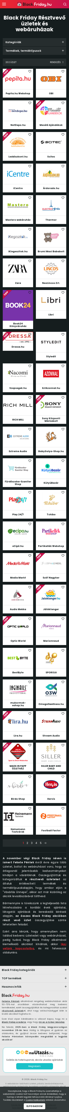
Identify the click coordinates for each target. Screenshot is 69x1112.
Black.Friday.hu (39, 1079)
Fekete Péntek (11, 1001)
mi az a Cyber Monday (52, 1022)
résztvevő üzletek (13, 1010)
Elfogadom (34, 1106)
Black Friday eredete (14, 1022)
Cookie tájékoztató (35, 1099)
